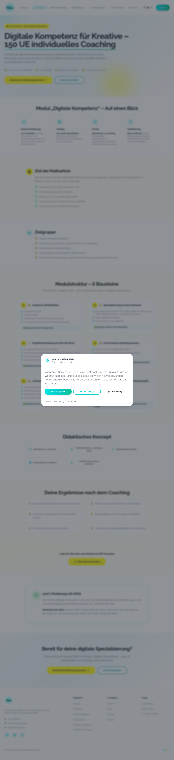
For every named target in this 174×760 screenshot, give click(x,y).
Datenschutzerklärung (54, 401)
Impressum (71, 401)
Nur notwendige (87, 391)
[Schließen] (126, 360)
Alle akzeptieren (58, 391)
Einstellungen (116, 391)
